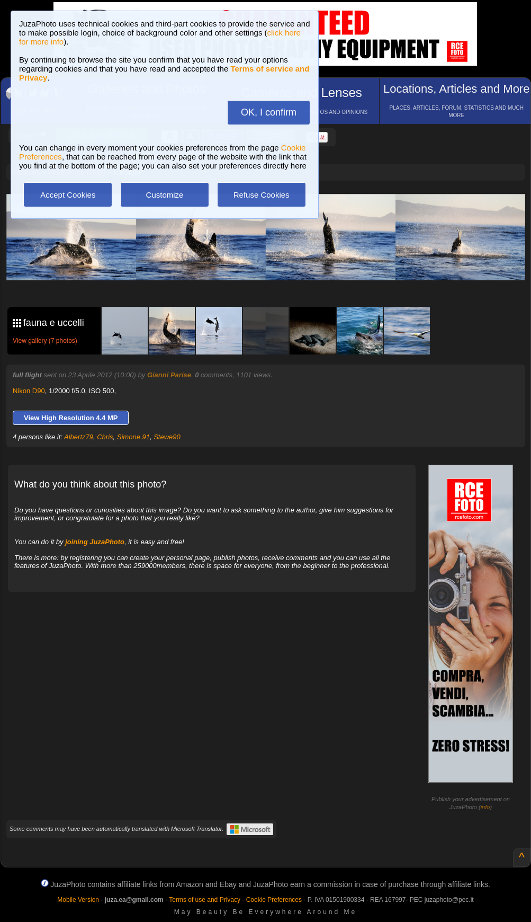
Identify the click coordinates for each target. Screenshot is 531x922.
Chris (105, 437)
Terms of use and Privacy (204, 899)
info (485, 807)
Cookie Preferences (274, 899)
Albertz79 (78, 437)
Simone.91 (133, 437)
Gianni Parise (169, 375)
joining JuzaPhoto (94, 542)
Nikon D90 (29, 391)
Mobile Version (78, 899)
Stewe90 (167, 437)
